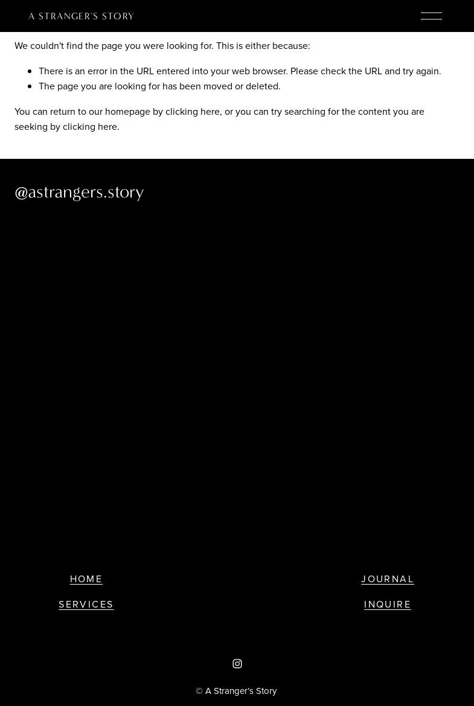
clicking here (192, 111)
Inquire (387, 604)
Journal (387, 578)
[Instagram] (237, 664)
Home (86, 578)
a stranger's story (81, 16)
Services (86, 604)
